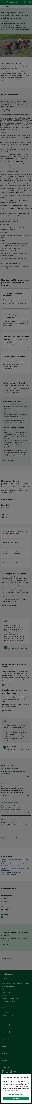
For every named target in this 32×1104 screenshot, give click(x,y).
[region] (16, 1088)
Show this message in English (11, 1090)
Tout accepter (16, 1098)
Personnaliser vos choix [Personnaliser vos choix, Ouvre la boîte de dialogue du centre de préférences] (16, 1094)
